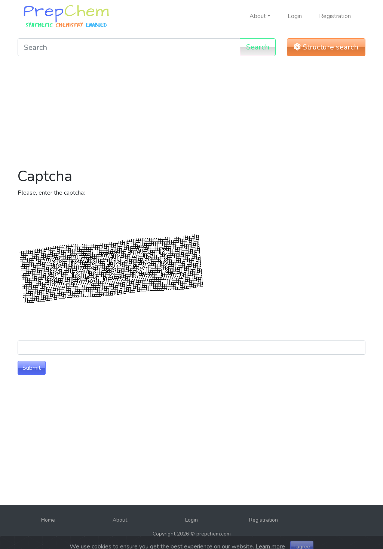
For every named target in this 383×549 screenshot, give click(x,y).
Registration (335, 16)
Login (295, 16)
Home (48, 520)
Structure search (326, 47)
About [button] (257, 16)
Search (257, 47)
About (120, 520)
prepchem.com (213, 533)
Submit (31, 368)
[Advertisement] (191, 114)
